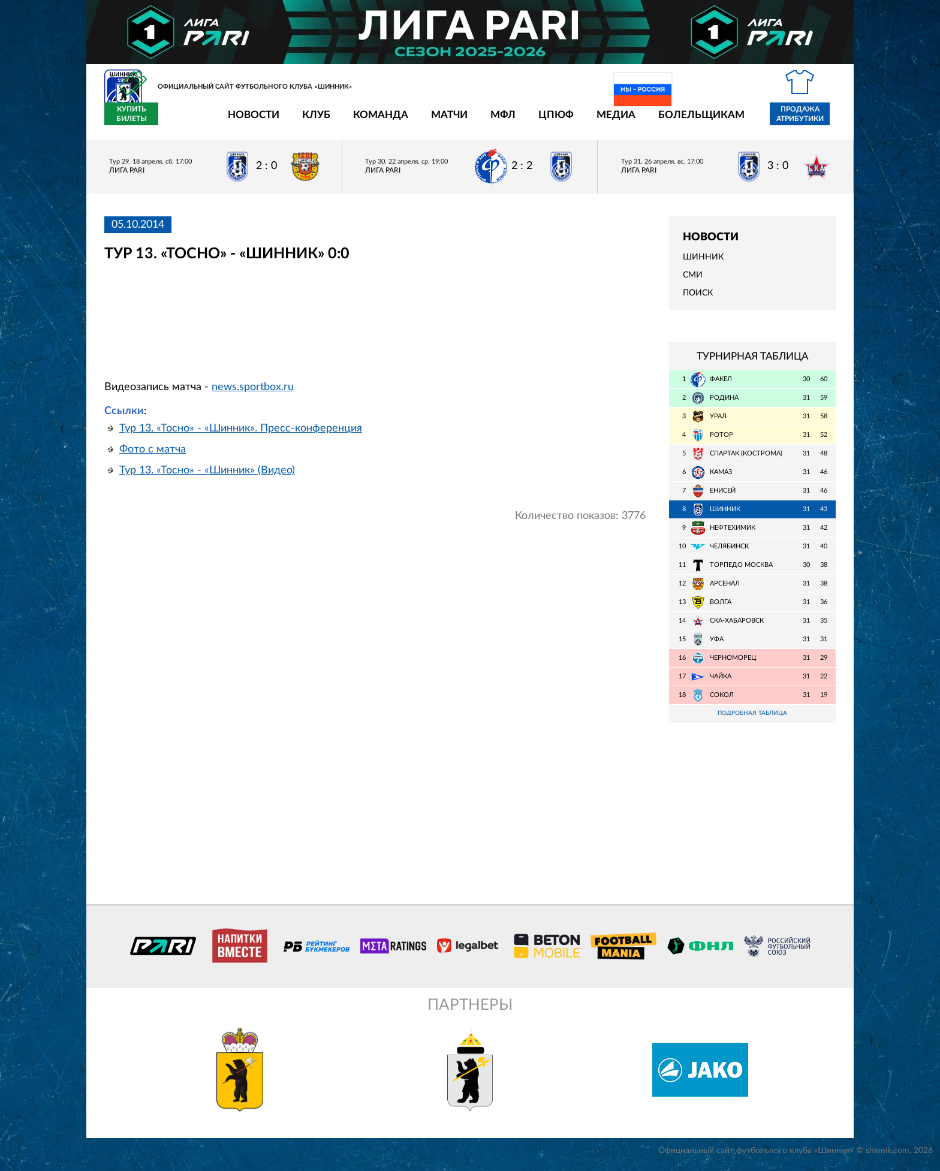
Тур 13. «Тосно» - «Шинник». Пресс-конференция (240, 435)
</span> (297, 328)
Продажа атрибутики (730, 121)
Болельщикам (631, 121)
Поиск (698, 300)
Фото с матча (152, 456)
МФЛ (432, 121)
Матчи (379, 121)
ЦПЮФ (486, 121)
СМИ (693, 282)
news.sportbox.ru (253, 393)
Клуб (246, 121)
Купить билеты (809, 121)
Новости (183, 121)
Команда (310, 121)
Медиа (545, 121)
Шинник (703, 264)
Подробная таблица (752, 720)
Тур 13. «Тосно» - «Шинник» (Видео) (207, 477)
